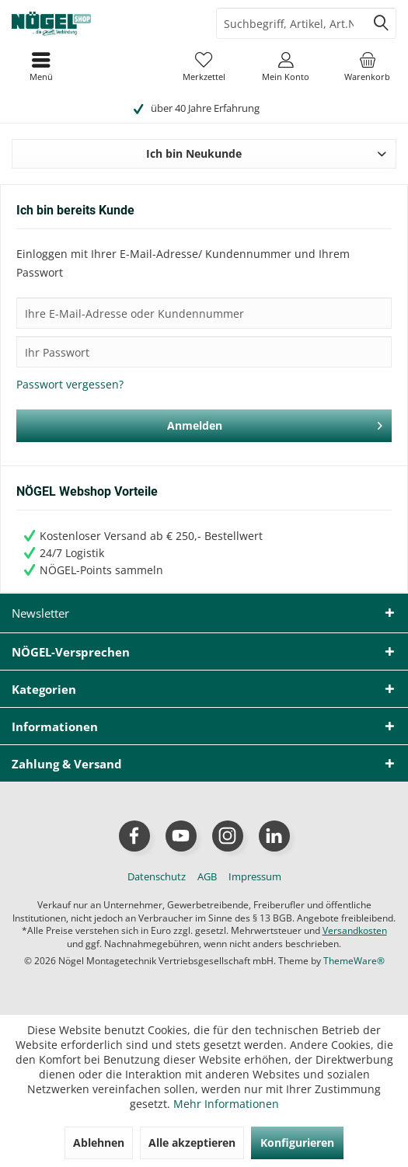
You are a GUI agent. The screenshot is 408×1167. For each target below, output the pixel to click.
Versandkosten (355, 930)
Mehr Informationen (226, 1103)
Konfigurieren (297, 1142)
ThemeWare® (354, 960)
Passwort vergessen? (70, 384)
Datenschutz (156, 876)
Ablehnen (98, 1142)
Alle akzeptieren (191, 1142)
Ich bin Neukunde (194, 153)
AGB (207, 876)
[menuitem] (367, 66)
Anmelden (274, 423)
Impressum (254, 876)
